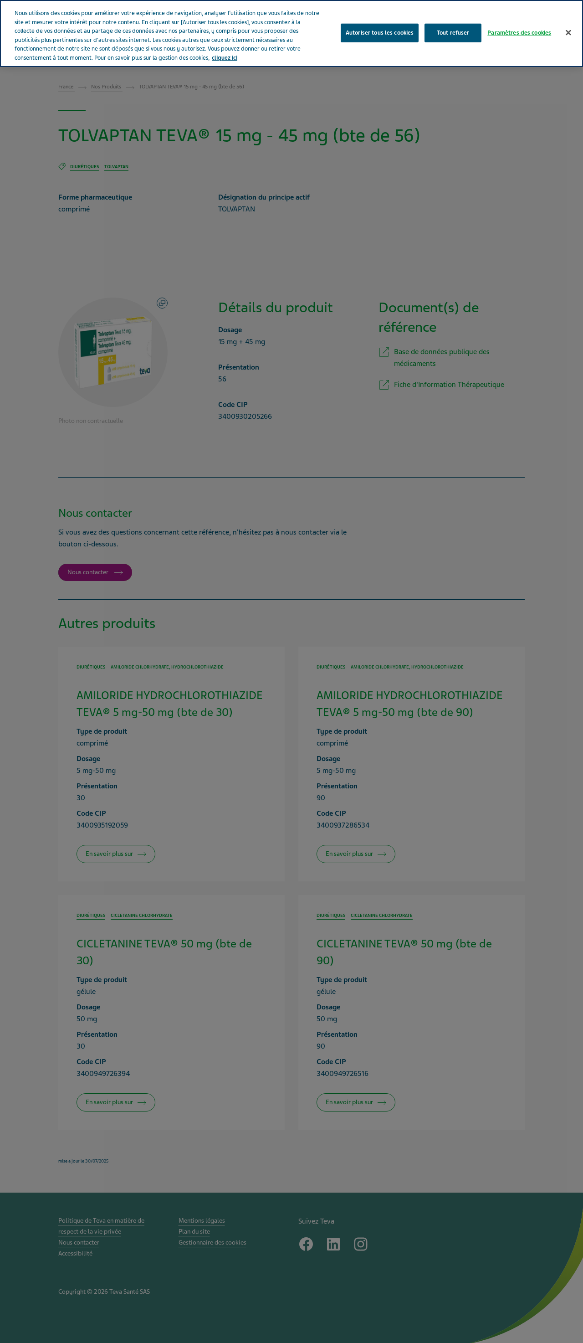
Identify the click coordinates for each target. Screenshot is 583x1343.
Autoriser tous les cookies (380, 32)
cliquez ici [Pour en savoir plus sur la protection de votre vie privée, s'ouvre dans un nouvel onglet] (224, 58)
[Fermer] (568, 32)
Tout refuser (453, 32)
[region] (291, 33)
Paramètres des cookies (519, 32)
